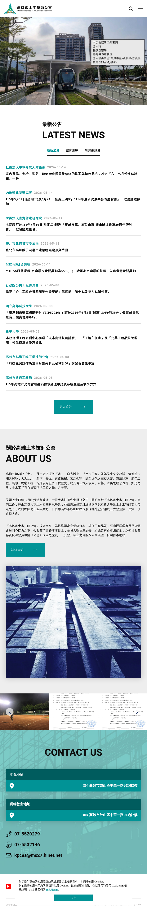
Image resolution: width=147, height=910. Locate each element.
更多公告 (66, 406)
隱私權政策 (52, 889)
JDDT (138, 904)
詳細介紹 (17, 549)
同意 (73, 897)
